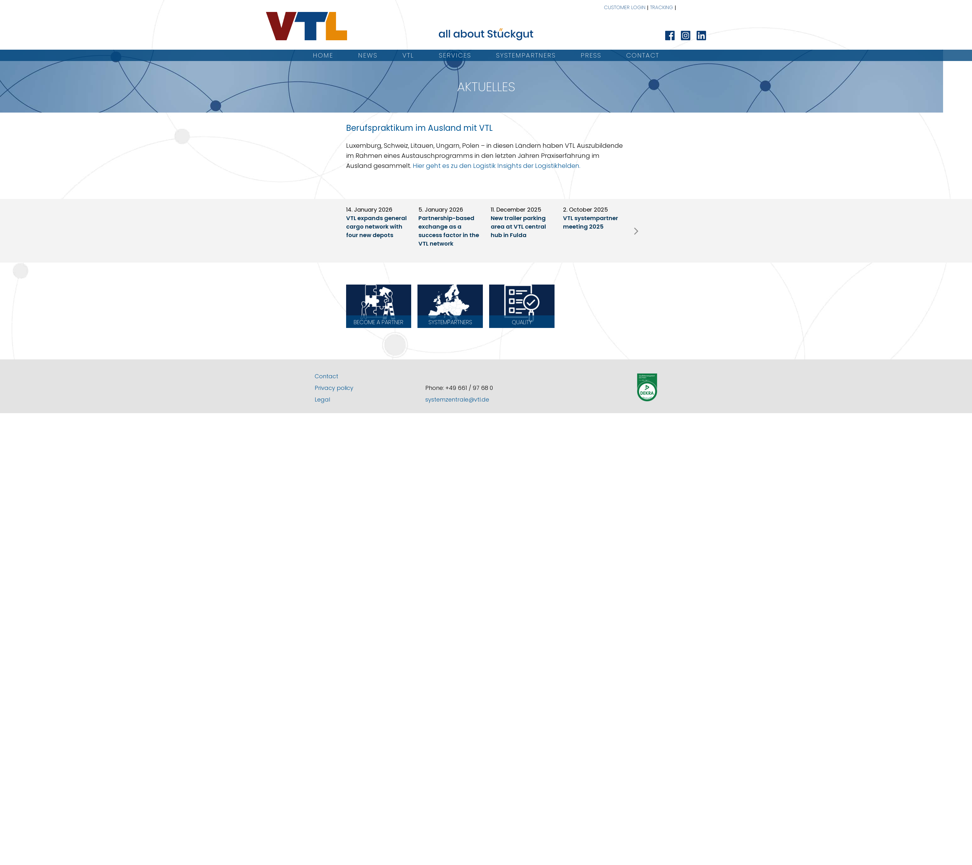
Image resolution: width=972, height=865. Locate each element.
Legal (322, 399)
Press (591, 55)
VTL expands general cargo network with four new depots (376, 226)
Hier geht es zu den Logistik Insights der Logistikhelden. (496, 165)
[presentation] (636, 230)
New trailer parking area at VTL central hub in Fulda (518, 226)
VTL (408, 55)
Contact (642, 55)
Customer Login (624, 7)
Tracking (661, 7)
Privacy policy (334, 388)
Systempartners (526, 55)
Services (455, 55)
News (368, 55)
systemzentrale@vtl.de (457, 399)
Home (323, 55)
